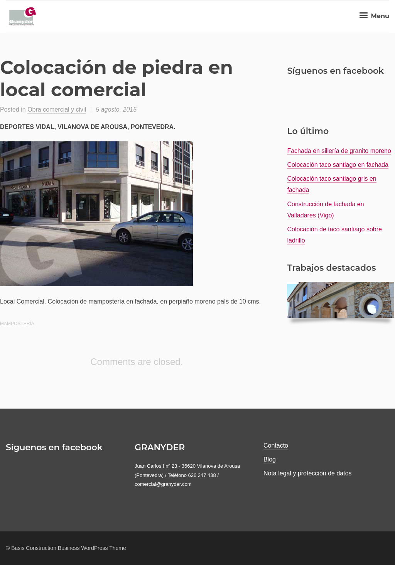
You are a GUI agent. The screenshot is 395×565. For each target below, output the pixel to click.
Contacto (275, 445)
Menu (373, 16)
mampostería (17, 323)
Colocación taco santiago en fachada (337, 164)
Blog (269, 459)
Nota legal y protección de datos (307, 473)
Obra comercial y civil (56, 109)
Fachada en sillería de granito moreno (339, 151)
